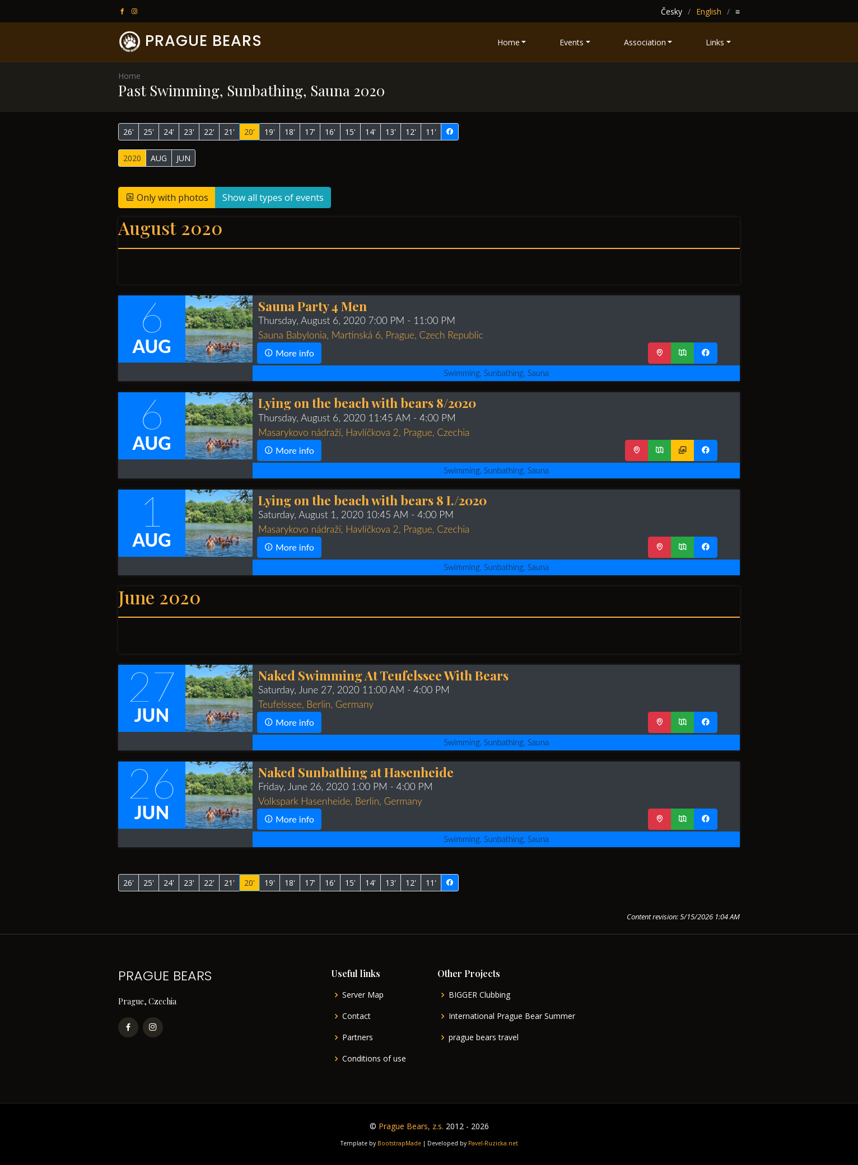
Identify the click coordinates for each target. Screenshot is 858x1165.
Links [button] (715, 42)
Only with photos (166, 197)
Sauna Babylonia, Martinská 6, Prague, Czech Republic (370, 335)
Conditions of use (374, 1059)
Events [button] (571, 42)
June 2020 (159, 597)
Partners (357, 1037)
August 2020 (170, 227)
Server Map (363, 995)
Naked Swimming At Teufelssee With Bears (383, 675)
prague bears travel (484, 1037)
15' (350, 131)
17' (310, 131)
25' (148, 131)
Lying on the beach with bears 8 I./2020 (372, 500)
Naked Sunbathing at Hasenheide (356, 772)
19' (269, 131)
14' (370, 131)
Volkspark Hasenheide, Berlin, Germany (340, 801)
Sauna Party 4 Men (312, 305)
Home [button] (508, 42)
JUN (183, 158)
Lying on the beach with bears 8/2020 (367, 402)
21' (229, 131)
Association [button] (645, 42)
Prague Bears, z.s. (411, 1126)
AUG (159, 158)
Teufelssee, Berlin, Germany (316, 704)
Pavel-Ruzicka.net (493, 1143)
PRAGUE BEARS (203, 40)
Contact (356, 1016)
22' (209, 131)
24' (169, 131)
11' (431, 131)
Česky (671, 11)
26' (128, 131)
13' (390, 131)
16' (330, 131)
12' (410, 131)
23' (189, 131)
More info (289, 352)
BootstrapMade (399, 1143)
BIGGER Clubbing (479, 995)
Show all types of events (273, 197)
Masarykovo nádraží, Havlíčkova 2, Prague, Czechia (363, 432)
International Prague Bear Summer (512, 1016)
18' (290, 131)
